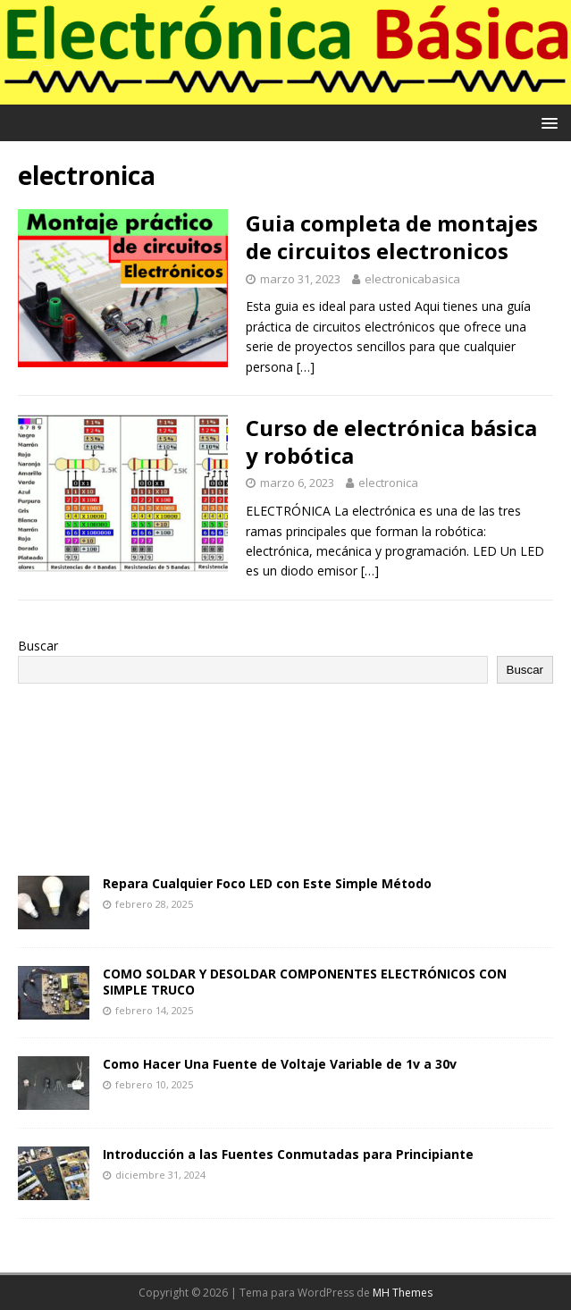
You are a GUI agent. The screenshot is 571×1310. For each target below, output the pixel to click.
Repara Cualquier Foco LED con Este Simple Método (267, 883)
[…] (306, 366)
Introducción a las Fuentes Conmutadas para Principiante (288, 1154)
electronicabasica (412, 279)
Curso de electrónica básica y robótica (391, 441)
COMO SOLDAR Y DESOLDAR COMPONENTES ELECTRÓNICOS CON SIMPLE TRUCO (305, 981)
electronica (388, 482)
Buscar (38, 645)
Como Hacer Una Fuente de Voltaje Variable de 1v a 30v (280, 1063)
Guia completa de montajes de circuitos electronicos (392, 236)
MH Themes (402, 1292)
